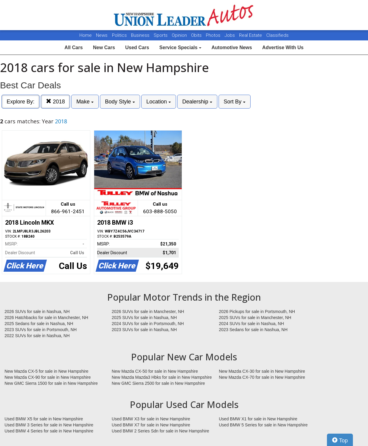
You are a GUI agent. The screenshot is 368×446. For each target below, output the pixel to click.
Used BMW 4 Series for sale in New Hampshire (49, 431)
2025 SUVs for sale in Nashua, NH (144, 317)
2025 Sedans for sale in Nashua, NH (39, 323)
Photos (214, 35)
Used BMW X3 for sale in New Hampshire (151, 418)
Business (141, 35)
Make (85, 102)
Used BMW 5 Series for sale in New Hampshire (263, 424)
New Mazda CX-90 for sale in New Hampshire (48, 377)
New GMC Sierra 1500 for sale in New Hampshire (51, 383)
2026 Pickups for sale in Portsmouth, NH (257, 311)
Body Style (120, 102)
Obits (197, 35)
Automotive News (231, 47)
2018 (55, 101)
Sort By (234, 102)
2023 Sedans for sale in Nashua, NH (253, 329)
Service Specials (180, 47)
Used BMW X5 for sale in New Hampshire (44, 418)
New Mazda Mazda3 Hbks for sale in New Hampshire (162, 377)
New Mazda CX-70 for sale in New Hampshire (262, 377)
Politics (119, 35)
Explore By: (20, 102)
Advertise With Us (283, 47)
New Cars (104, 47)
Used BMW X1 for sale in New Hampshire (258, 418)
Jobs (230, 35)
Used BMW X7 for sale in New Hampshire (151, 424)
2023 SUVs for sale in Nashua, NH (144, 329)
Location (158, 102)
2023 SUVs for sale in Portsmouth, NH (41, 329)
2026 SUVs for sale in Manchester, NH (148, 311)
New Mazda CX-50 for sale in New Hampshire (155, 371)
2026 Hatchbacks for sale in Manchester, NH (46, 317)
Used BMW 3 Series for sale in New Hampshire (49, 424)
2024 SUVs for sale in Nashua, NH (251, 323)
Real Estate (251, 35)
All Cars (74, 47)
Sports (161, 35)
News (101, 35)
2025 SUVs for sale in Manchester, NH (255, 317)
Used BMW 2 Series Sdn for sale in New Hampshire (160, 431)
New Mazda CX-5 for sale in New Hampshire (46, 371)
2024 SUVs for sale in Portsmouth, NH (148, 323)
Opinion (180, 35)
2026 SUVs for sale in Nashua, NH (37, 311)
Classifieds (277, 35)
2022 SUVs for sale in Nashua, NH (37, 335)
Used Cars (137, 47)
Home (85, 35)
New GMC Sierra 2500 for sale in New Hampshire (158, 383)
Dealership (197, 102)
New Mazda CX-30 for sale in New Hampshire (262, 371)
